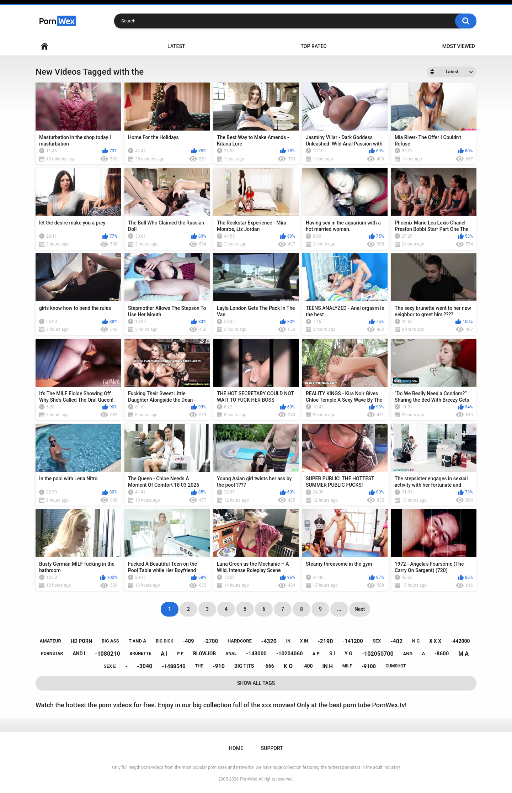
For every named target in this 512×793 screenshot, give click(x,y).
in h (327, 666)
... (339, 609)
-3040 (144, 666)
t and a (137, 641)
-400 (307, 666)
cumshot (395, 666)
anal (230, 653)
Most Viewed (458, 46)
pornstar (52, 653)
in (288, 641)
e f (180, 653)
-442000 (460, 641)
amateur (50, 641)
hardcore (240, 641)
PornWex (248, 779)
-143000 (256, 653)
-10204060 (289, 653)
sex (377, 641)
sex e (109, 666)
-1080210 (107, 653)
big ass (110, 641)
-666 (268, 666)
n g (416, 641)
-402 (396, 641)
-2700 (211, 641)
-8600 (441, 653)
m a (463, 653)
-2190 (325, 641)
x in (304, 641)
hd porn (81, 641)
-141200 (352, 641)
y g (348, 653)
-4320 (269, 641)
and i (79, 653)
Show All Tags (256, 683)
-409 (188, 641)
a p (316, 653)
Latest (176, 46)
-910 (219, 666)
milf (347, 666)
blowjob (204, 653)
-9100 (369, 666)
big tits (244, 666)
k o (288, 666)
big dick (164, 641)
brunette (140, 653)
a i (164, 653)
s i (332, 653)
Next (359, 609)
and (407, 653)
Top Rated (313, 46)
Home (44, 46)
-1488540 (173, 666)
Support (272, 748)
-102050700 (378, 653)
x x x (435, 641)
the (199, 666)
